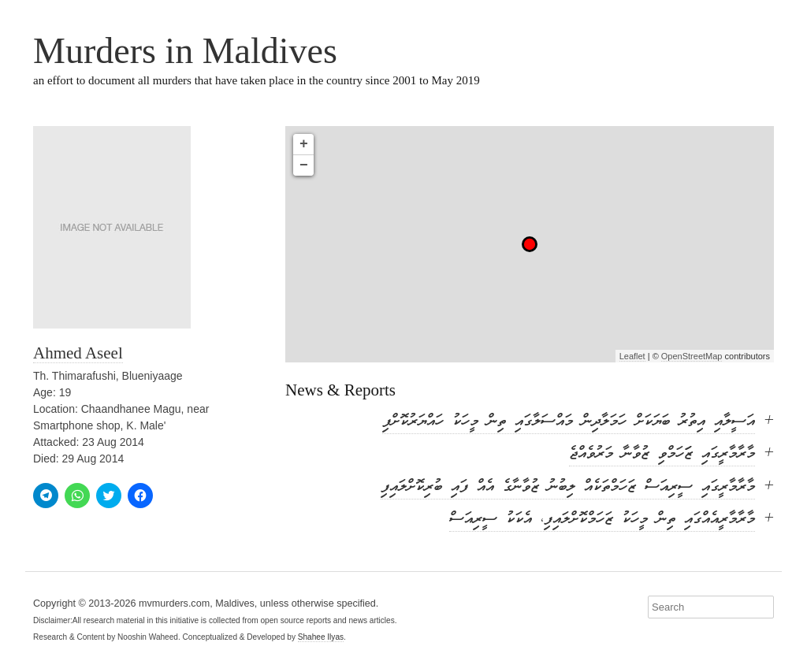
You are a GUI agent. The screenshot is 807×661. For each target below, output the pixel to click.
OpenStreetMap (692, 356)
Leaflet (632, 356)
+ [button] (303, 144)
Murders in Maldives (185, 51)
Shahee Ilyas (321, 637)
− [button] (303, 165)
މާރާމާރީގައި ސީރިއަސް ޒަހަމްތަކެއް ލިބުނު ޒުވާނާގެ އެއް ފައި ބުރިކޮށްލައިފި (568, 487)
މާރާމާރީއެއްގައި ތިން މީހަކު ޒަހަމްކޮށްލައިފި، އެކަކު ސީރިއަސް (602, 519)
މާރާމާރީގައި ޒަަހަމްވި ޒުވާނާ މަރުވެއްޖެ (662, 454)
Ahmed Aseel (78, 352)
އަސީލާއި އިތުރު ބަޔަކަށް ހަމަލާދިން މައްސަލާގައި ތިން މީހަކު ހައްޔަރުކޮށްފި (568, 421)
